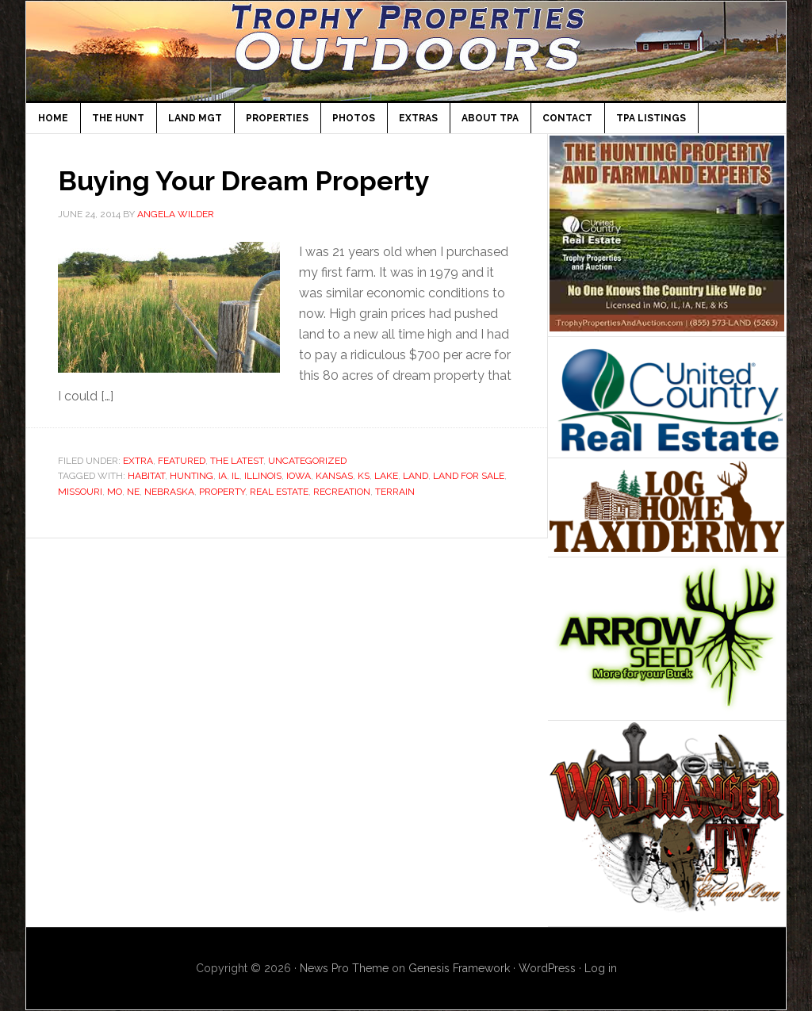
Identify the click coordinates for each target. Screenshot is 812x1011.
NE (133, 491)
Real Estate (279, 491)
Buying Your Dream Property (253, 180)
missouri (80, 491)
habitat (146, 475)
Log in (600, 968)
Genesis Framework (459, 968)
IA (222, 475)
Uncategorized (307, 460)
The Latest (236, 460)
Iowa (298, 475)
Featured (181, 460)
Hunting (191, 475)
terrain (395, 491)
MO (114, 491)
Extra (138, 460)
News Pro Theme (344, 968)
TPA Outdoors (406, 51)
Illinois (263, 475)
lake (386, 475)
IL (235, 475)
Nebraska (169, 491)
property (222, 491)
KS (364, 475)
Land (415, 475)
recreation (341, 491)
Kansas (334, 475)
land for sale (468, 475)
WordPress (547, 968)
